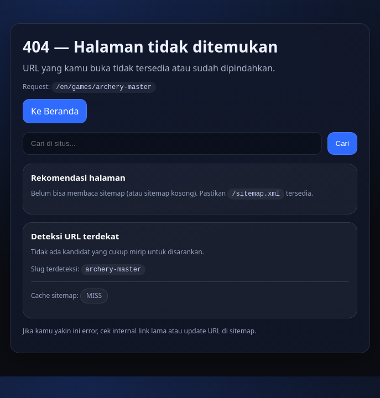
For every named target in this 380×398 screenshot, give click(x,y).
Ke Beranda (55, 110)
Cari (342, 143)
